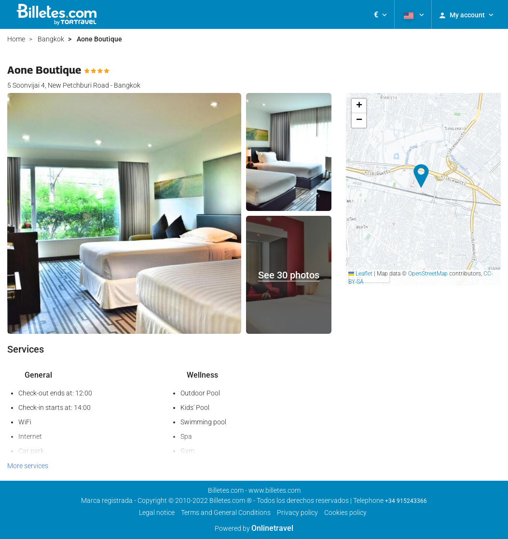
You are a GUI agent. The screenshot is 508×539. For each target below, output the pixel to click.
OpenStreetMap (428, 273)
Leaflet (360, 273)
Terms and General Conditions (226, 512)
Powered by (254, 528)
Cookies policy (345, 512)
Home (16, 39)
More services (27, 466)
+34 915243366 (406, 501)
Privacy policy (297, 512)
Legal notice (157, 512)
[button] (380, 14)
